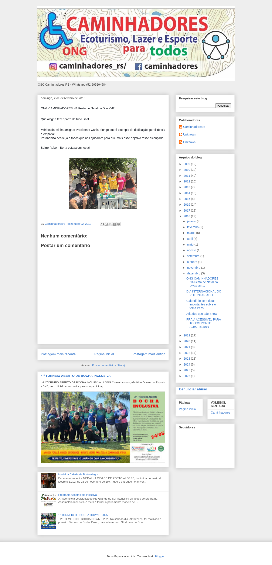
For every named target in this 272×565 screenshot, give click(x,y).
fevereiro (193, 227)
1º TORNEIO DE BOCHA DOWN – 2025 (83, 515)
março (191, 232)
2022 (187, 353)
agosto (192, 250)
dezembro (194, 273)
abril (190, 238)
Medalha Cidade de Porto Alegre (78, 474)
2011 (187, 175)
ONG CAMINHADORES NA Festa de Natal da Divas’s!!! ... (202, 282)
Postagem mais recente (58, 354)
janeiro (192, 221)
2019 (187, 335)
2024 (187, 364)
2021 (187, 347)
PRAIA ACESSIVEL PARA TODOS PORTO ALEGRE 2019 (203, 323)
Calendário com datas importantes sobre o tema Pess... (201, 304)
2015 (187, 199)
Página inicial (104, 354)
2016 (187, 204)
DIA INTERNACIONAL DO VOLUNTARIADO (203, 293)
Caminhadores (220, 412)
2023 (187, 358)
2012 (187, 181)
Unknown (189, 134)
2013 (187, 187)
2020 (187, 341)
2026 (187, 376)
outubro (192, 262)
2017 (187, 210)
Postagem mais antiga (149, 354)
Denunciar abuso (193, 389)
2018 (187, 216)
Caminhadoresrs (194, 127)
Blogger (159, 556)
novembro (194, 267)
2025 (187, 370)
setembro (193, 256)
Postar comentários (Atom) (108, 365)
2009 (187, 164)
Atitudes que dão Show (201, 313)
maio (190, 244)
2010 (187, 169)
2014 (187, 193)
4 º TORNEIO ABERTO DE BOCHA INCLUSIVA (76, 375)
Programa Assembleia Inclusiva (77, 494)
